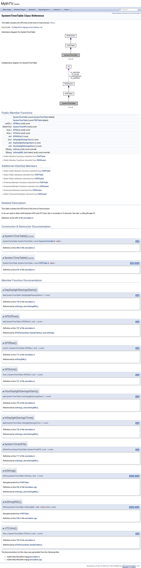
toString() (19, 306)
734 (17, 302)
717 (17, 456)
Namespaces (44, 10)
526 (17, 487)
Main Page (7, 10)
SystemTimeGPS (20, 127)
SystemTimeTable (20, 117)
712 (17, 355)
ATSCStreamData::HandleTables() (28, 333)
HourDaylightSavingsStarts (24, 146)
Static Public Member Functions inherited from (26, 171)
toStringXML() (32, 306)
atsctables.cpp (31, 487)
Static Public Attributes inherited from (22, 175)
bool (10, 140)
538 (17, 518)
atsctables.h (28, 218)
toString (16, 149)
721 (17, 381)
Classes (57, 10)
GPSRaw (16, 123)
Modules (32, 10)
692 (17, 270)
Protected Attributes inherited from (22, 190)
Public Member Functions (120, 13)
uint (10, 136)
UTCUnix (16, 133)
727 (17, 328)
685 (16, 218)
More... (53, 23)
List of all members (134, 13)
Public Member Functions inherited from (23, 156)
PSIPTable (38, 120)
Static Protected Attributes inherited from (24, 194)
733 (17, 430)
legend (71, 59)
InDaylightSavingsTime (22, 140)
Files (67, 10)
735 (17, 403)
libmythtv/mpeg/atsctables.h (27, 27)
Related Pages (20, 10)
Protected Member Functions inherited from (25, 182)
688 (17, 248)
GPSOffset (17, 136)
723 (17, 540)
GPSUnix (16, 130)
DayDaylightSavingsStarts (23, 143)
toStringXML (18, 152)
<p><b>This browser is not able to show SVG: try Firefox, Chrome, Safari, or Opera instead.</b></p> (70, 45)
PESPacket (41, 160)
